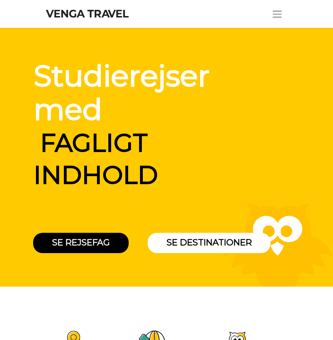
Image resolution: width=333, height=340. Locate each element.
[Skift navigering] (277, 14)
